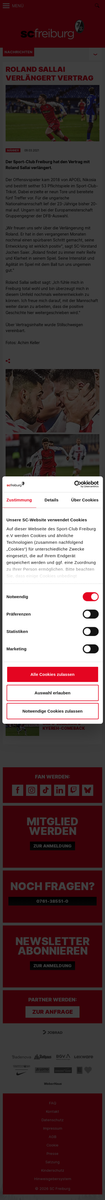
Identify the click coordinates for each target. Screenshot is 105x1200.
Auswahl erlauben (52, 692)
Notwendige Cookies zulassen (52, 711)
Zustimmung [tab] (19, 499)
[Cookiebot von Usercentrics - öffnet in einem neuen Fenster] (75, 484)
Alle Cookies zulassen (53, 674)
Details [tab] (52, 499)
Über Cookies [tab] (85, 499)
